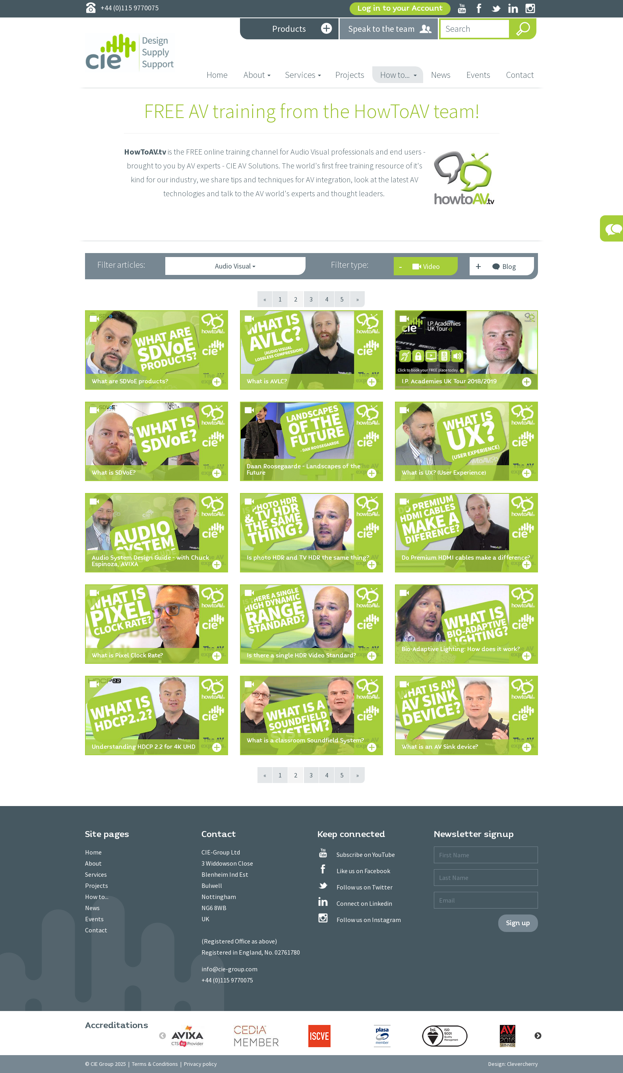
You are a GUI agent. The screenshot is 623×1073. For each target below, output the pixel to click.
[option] (194, 1036)
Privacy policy (200, 1063)
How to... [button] (398, 74)
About (93, 863)
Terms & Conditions (155, 1063)
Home (221, 74)
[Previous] (265, 299)
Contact (520, 74)
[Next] (358, 299)
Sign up (518, 923)
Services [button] (303, 74)
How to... (96, 897)
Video (426, 266)
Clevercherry (522, 1063)
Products (302, 29)
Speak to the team (390, 29)
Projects (349, 74)
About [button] (257, 74)
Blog (503, 267)
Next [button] (538, 1036)
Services (96, 874)
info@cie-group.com (229, 969)
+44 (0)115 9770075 (227, 980)
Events (478, 74)
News (441, 74)
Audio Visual (235, 266)
